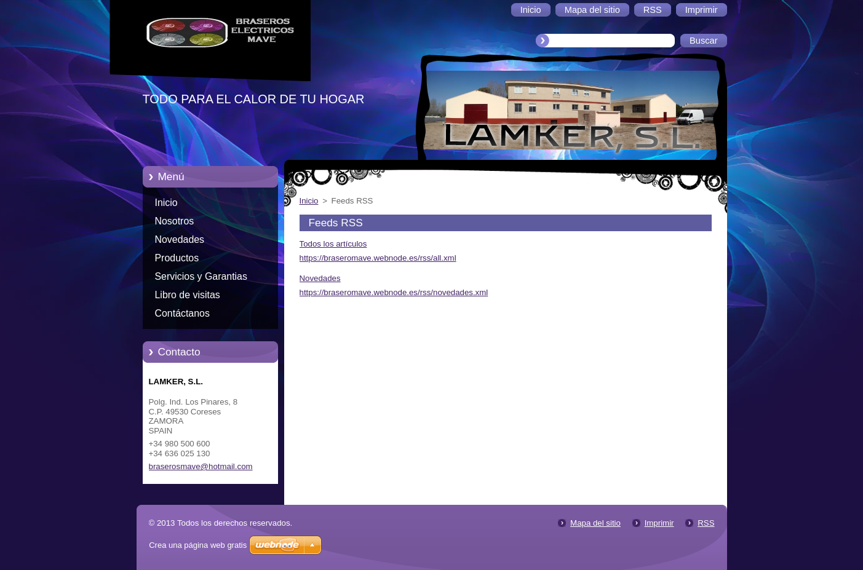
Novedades (180, 239)
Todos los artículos (333, 243)
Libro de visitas (187, 295)
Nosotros (174, 221)
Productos (177, 258)
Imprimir (659, 523)
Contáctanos (182, 313)
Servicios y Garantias (201, 276)
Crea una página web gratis (198, 545)
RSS (706, 523)
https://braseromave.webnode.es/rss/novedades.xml (394, 292)
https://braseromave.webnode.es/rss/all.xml (378, 258)
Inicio (166, 202)
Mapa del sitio (595, 523)
